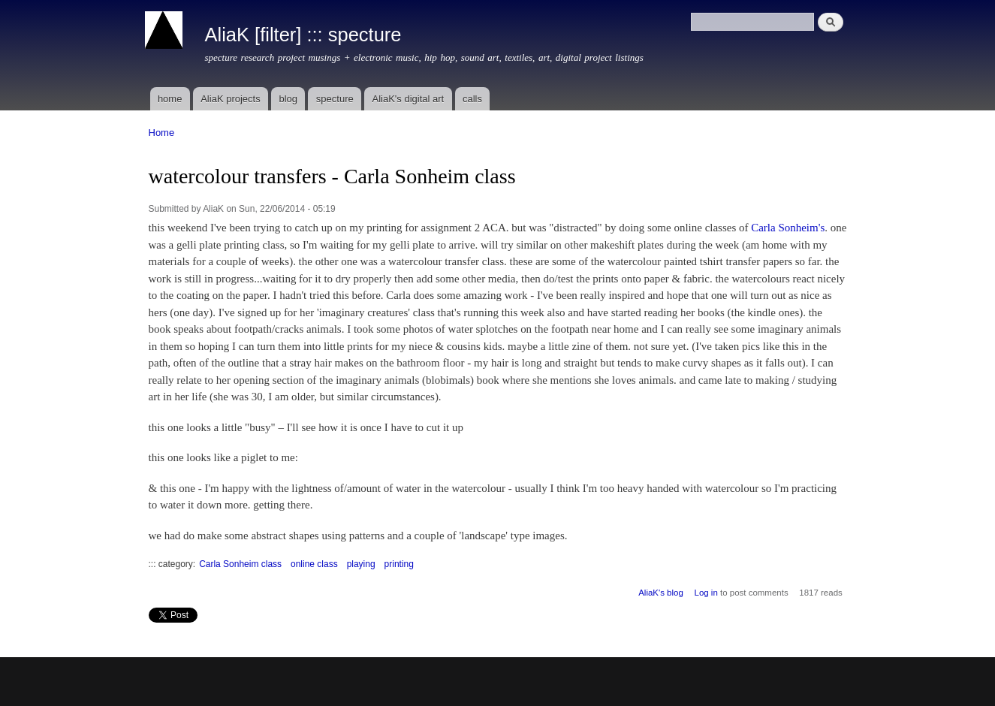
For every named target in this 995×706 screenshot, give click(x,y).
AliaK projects (230, 98)
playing (361, 564)
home (170, 98)
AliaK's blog (660, 592)
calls (472, 98)
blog (288, 98)
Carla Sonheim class (240, 564)
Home (162, 132)
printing (399, 564)
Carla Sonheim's (788, 228)
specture (335, 98)
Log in (706, 592)
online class (314, 564)
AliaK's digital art (408, 98)
